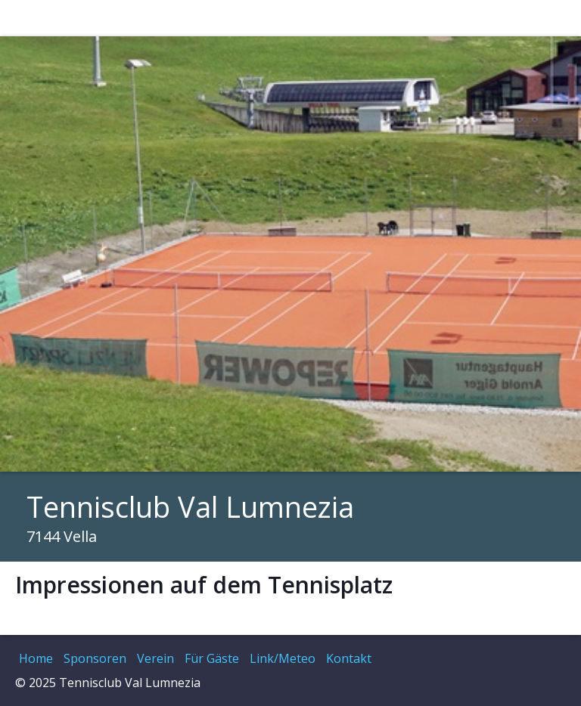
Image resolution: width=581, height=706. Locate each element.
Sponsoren (95, 658)
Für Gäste (212, 658)
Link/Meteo (282, 658)
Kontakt (348, 658)
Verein (155, 658)
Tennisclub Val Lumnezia (190, 506)
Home (36, 658)
